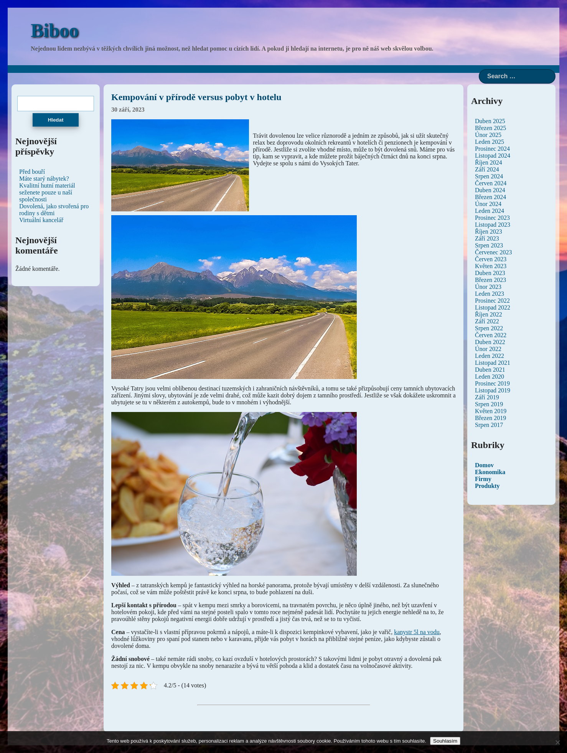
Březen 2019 (490, 418)
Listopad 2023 (492, 224)
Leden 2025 (489, 141)
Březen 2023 (490, 280)
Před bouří (32, 171)
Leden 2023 (489, 293)
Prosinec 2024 (492, 148)
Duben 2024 (490, 190)
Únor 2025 (488, 135)
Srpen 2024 (489, 176)
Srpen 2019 (489, 404)
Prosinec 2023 (492, 217)
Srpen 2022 (489, 328)
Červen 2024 (490, 183)
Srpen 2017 (489, 425)
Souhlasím (445, 741)
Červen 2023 (490, 259)
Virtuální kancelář (41, 220)
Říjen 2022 (488, 314)
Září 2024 (487, 169)
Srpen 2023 (489, 245)
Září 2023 (487, 238)
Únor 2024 (488, 204)
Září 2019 (487, 397)
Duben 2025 (490, 121)
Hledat (56, 120)
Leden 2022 (489, 356)
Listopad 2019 (492, 390)
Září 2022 (487, 321)
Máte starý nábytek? (44, 178)
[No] (557, 742)
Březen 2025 (490, 128)
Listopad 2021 (492, 362)
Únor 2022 (488, 349)
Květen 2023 (490, 266)
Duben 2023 (490, 273)
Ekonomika (490, 472)
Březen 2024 (490, 197)
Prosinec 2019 (492, 383)
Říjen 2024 (488, 162)
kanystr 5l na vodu (417, 632)
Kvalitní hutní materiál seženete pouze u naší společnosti (47, 192)
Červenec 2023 (493, 252)
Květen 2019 (490, 411)
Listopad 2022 (492, 307)
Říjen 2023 (488, 231)
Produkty (487, 486)
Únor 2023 (488, 286)
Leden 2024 (489, 211)
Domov (484, 465)
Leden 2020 (489, 376)
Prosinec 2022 (492, 300)
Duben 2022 (490, 342)
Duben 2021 (490, 369)
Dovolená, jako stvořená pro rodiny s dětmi (54, 209)
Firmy (483, 479)
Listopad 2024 (492, 155)
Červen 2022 (490, 335)
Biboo (55, 30)
